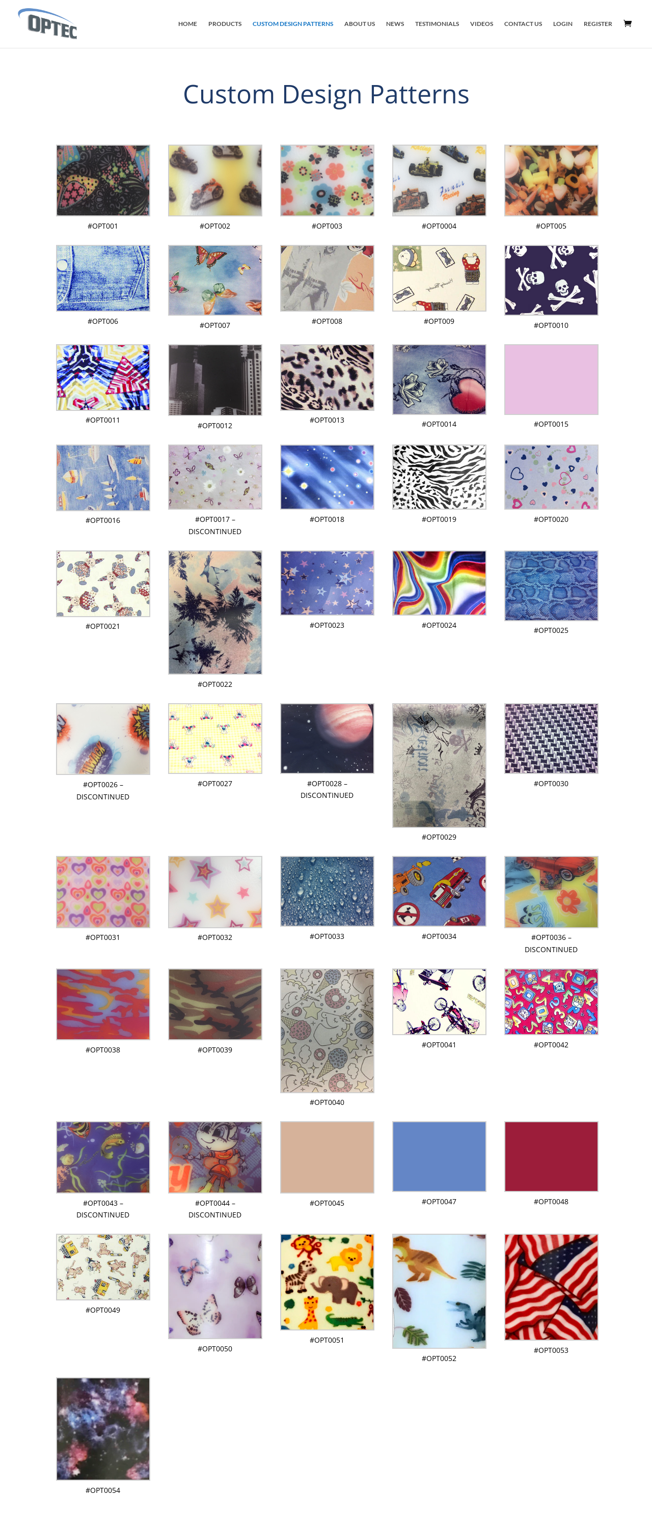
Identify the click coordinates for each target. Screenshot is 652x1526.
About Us (359, 23)
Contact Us (523, 23)
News (395, 23)
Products (224, 23)
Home (187, 23)
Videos (481, 23)
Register (598, 23)
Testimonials (437, 23)
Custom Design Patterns (293, 23)
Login (563, 23)
